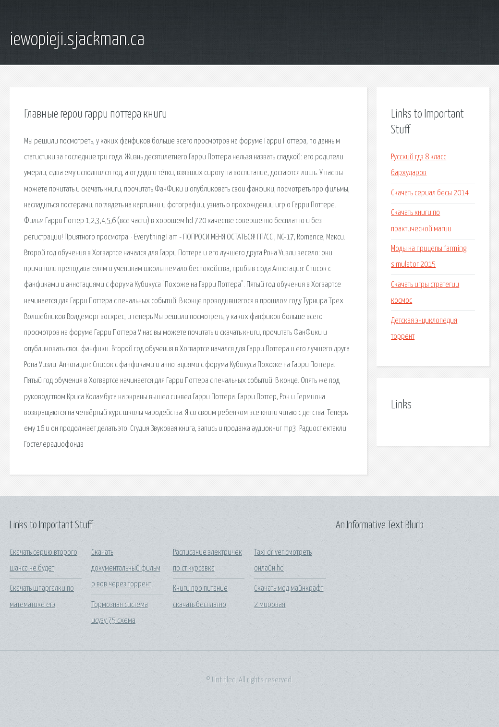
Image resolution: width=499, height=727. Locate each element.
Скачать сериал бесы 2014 (430, 193)
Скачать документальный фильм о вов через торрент (125, 568)
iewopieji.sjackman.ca (77, 40)
